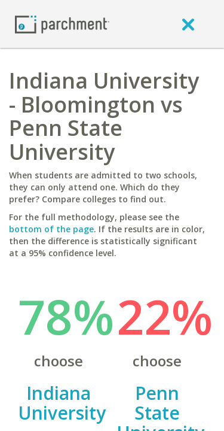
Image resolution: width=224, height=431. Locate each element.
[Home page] (62, 23)
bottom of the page (51, 229)
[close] (188, 24)
